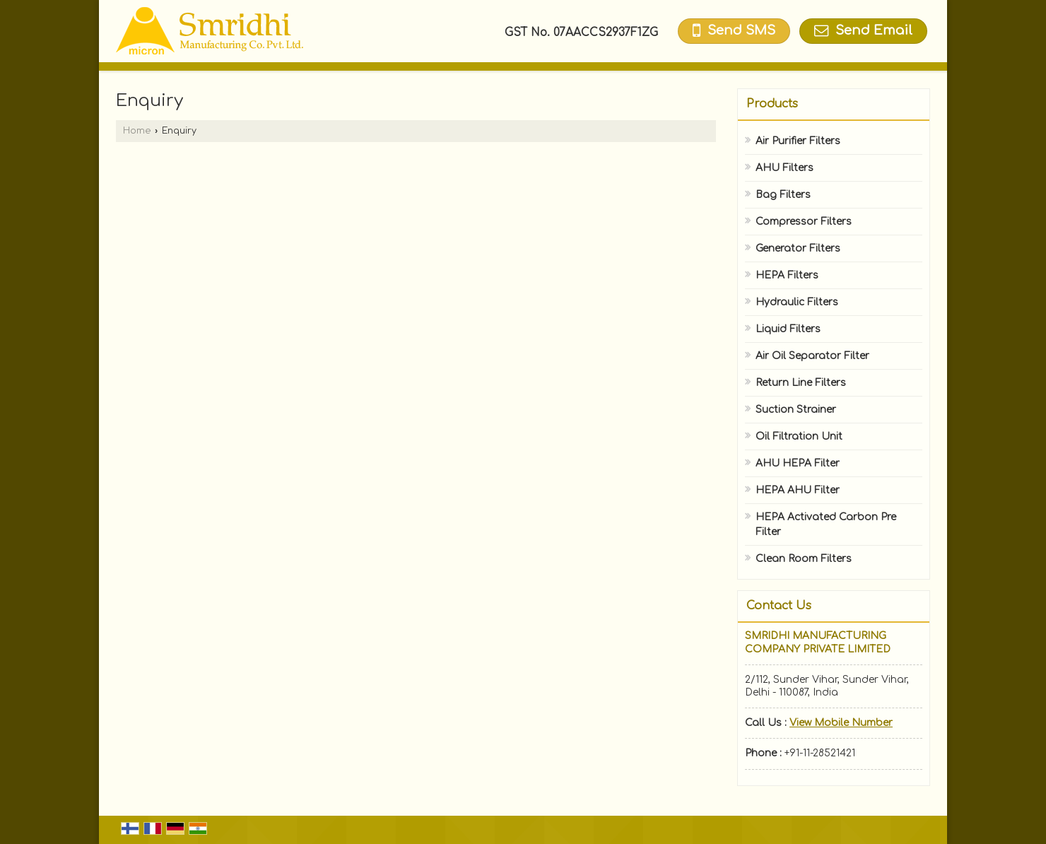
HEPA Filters (787, 275)
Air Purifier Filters (798, 141)
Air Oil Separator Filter (812, 356)
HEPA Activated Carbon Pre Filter (826, 524)
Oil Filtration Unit (799, 436)
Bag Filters (783, 194)
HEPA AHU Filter (798, 490)
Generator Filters (798, 248)
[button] (841, 722)
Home (137, 131)
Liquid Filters (788, 329)
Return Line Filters (801, 382)
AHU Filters (784, 168)
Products (772, 104)
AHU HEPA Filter (798, 463)
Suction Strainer (796, 409)
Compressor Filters (804, 221)
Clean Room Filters (804, 558)
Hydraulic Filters (797, 302)
